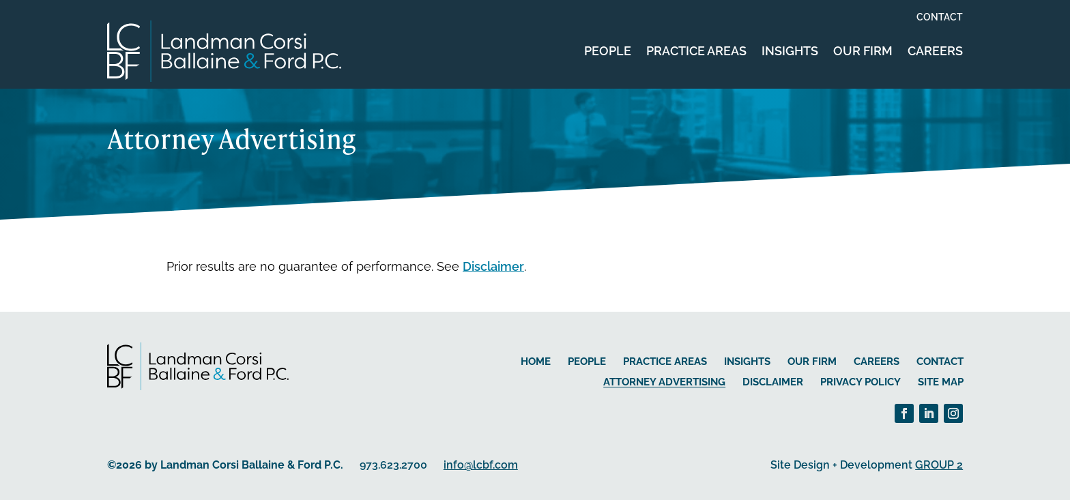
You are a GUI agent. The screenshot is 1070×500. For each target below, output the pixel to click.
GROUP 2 (939, 464)
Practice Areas (696, 51)
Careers (935, 51)
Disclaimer (493, 266)
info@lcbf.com (481, 464)
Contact (939, 17)
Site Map (941, 382)
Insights (790, 51)
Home (536, 361)
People (607, 51)
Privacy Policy (860, 382)
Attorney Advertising (664, 382)
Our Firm (863, 51)
